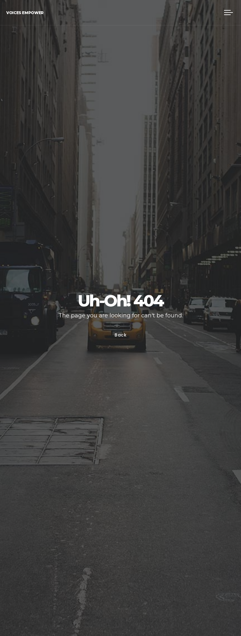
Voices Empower (25, 12)
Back (121, 335)
